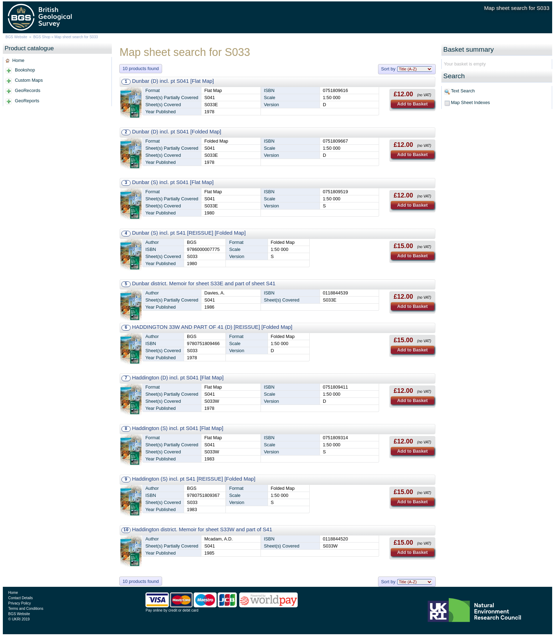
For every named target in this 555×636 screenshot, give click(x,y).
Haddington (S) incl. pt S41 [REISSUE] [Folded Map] (194, 479)
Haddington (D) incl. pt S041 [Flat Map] (178, 377)
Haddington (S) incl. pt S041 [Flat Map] (177, 428)
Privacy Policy (19, 603)
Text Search (463, 90)
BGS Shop (41, 37)
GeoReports (27, 100)
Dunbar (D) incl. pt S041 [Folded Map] (176, 131)
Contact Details (20, 598)
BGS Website (16, 37)
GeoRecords (27, 90)
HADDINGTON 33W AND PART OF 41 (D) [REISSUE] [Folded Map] (212, 327)
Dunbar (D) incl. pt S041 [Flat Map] (173, 81)
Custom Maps (29, 80)
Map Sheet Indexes (470, 102)
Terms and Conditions (25, 609)
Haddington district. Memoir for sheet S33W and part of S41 (202, 529)
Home (18, 60)
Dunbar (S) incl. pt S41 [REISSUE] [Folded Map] (189, 233)
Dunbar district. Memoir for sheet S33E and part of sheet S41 (203, 283)
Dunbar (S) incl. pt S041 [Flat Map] (172, 182)
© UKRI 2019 (18, 619)
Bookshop (25, 70)
